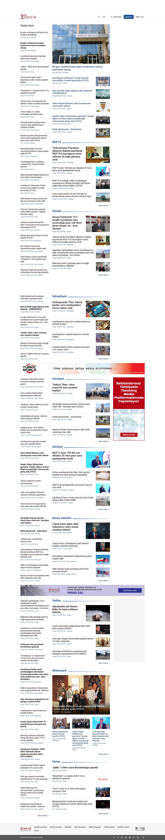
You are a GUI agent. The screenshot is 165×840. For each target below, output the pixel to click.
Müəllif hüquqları (95, 827)
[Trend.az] (28, 17)
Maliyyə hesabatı (56, 827)
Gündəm (57, 446)
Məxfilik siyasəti (123, 827)
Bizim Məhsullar (80, 827)
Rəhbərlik (68, 827)
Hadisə (56, 600)
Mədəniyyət (59, 670)
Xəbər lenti (27, 25)
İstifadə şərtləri (109, 827)
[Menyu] (139, 17)
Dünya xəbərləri (61, 518)
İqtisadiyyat (59, 296)
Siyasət (56, 211)
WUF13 (56, 142)
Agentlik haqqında (40, 827)
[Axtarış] (99, 17)
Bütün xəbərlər (103, 205)
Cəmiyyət (58, 378)
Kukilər (36, 831)
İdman (56, 761)
